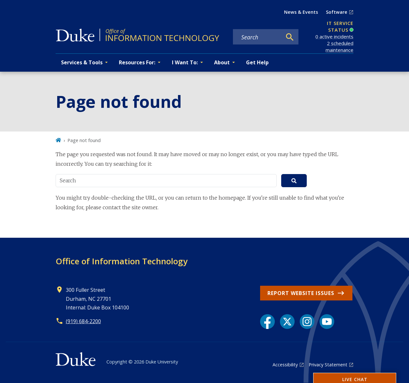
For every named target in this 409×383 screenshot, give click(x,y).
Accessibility (285, 365)
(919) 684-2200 (83, 321)
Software (336, 12)
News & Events (301, 12)
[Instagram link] (307, 321)
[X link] (287, 321)
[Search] (290, 37)
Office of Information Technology (122, 261)
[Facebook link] (267, 321)
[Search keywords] (257, 37)
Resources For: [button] (137, 62)
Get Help (257, 62)
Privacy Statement (328, 365)
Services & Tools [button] (82, 62)
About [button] (222, 62)
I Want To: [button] (185, 62)
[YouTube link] (327, 321)
